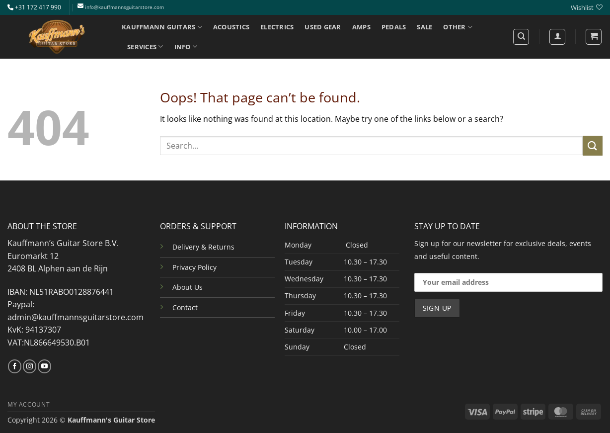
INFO (185, 46)
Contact (185, 307)
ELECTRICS (277, 26)
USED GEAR (323, 26)
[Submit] (593, 145)
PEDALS (393, 26)
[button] (594, 37)
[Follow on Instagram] (29, 366)
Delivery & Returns (203, 247)
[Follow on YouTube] (44, 366)
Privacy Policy (194, 267)
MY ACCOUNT (28, 404)
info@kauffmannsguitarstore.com (124, 7)
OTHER (457, 27)
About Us (187, 287)
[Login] (557, 37)
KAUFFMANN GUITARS (162, 27)
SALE (424, 26)
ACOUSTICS (231, 26)
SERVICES (145, 46)
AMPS (361, 26)
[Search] (521, 37)
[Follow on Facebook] (14, 366)
